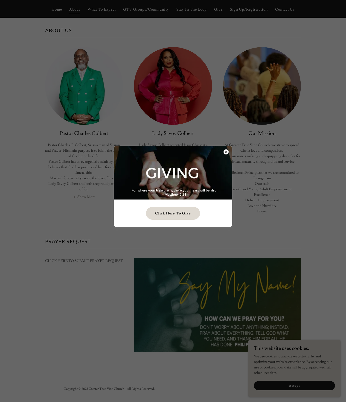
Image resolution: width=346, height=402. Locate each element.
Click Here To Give (173, 213)
